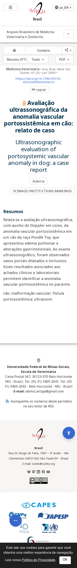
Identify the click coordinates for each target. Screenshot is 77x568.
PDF (62, 59)
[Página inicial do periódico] (14, 50)
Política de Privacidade (38, 560)
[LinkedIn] (38, 472)
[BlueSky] (29, 472)
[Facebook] (43, 472)
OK (65, 559)
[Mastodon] (33, 472)
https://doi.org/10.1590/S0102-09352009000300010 (38, 80)
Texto (35, 59)
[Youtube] (48, 472)
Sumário (43, 50)
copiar (38, 89)
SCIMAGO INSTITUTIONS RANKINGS (42, 191)
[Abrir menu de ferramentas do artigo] (15, 525)
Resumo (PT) (16, 59)
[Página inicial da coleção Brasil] (38, 440)
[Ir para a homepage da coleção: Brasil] (32, 13)
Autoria (38, 181)
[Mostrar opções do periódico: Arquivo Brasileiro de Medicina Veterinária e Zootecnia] (69, 33)
